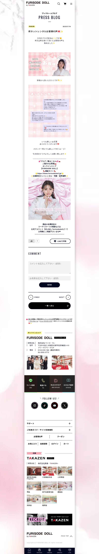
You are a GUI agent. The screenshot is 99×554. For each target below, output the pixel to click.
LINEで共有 (60, 241)
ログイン (54, 444)
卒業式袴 (31, 26)
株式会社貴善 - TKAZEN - (48, 463)
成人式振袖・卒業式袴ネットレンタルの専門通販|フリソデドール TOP (50, 319)
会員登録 (43, 444)
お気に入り (32, 444)
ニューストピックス (46, 321)
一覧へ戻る (49, 306)
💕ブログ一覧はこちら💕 (48, 161)
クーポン (60, 437)
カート (66, 444)
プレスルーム (34, 321)
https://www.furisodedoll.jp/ (49, 173)
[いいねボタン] (31, 241)
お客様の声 (38, 437)
